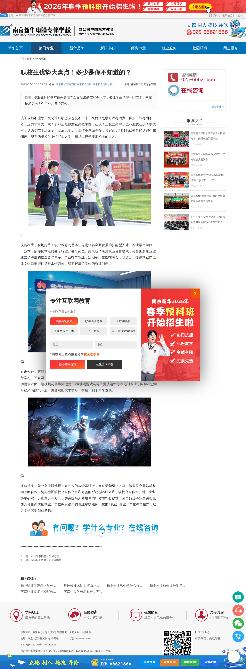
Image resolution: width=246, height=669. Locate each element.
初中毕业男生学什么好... (124, 585)
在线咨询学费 (104, 364)
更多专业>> (218, 106)
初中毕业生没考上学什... (38, 585)
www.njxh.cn (49, 644)
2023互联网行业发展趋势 (45, 556)
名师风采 (74, 632)
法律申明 (86, 632)
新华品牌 (76, 48)
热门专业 (48, 48)
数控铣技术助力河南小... (81, 585)
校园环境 (199, 48)
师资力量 (138, 48)
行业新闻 (40, 58)
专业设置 (50, 632)
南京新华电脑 (84, 84)
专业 (133, 384)
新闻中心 (107, 48)
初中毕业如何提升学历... (167, 585)
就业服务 (169, 48)
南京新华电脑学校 (103, 84)
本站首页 (25, 632)
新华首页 (15, 48)
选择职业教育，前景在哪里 (46, 560)
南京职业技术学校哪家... (38, 591)
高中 (118, 124)
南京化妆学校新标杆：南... (83, 591)
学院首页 (26, 58)
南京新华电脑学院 (66, 84)
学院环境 (62, 632)
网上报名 (230, 48)
